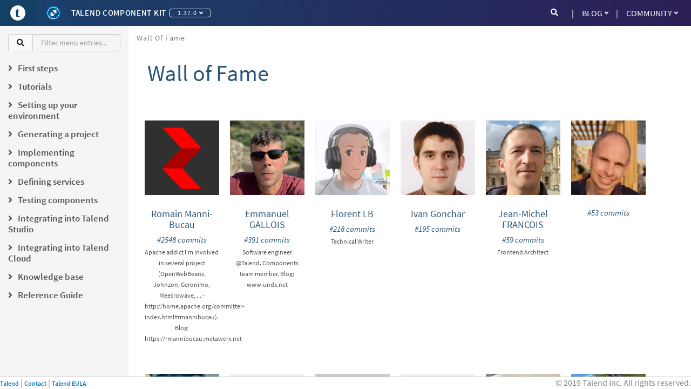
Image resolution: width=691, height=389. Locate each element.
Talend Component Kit (118, 13)
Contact (35, 383)
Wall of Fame (161, 38)
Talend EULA (69, 383)
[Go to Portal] (18, 13)
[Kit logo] (53, 13)
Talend (9, 383)
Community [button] (652, 13)
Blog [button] (595, 13)
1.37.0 (190, 13)
